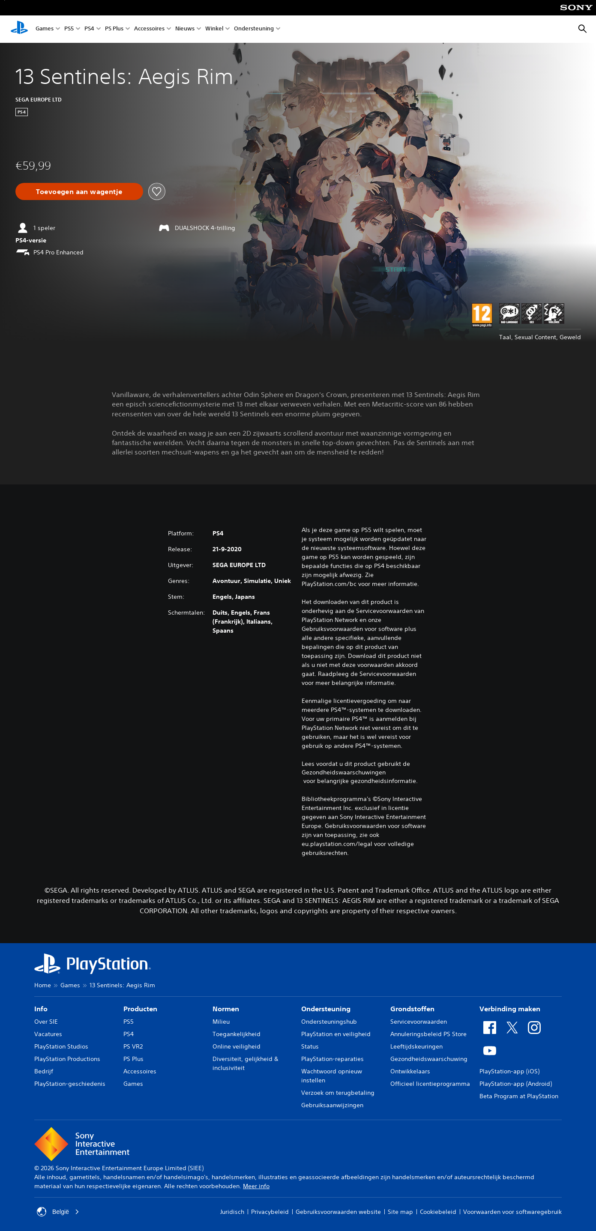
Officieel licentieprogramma (430, 1084)
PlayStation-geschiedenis (69, 1084)
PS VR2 (133, 1046)
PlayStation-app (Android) (515, 1084)
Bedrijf (43, 1071)
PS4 (89, 29)
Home (42, 985)
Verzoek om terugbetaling (337, 1093)
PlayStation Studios (61, 1046)
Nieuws (185, 29)
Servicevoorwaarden (418, 1021)
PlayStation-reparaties (332, 1059)
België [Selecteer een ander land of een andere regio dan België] (58, 1211)
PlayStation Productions (67, 1059)
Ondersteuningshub (329, 1021)
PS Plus (114, 29)
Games (45, 29)
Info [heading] (41, 1008)
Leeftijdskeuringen (416, 1046)
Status (310, 1046)
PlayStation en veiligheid (336, 1034)
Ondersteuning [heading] (325, 1008)
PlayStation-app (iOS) (509, 1071)
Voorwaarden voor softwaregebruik (512, 1212)
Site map (400, 1212)
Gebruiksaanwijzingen (332, 1105)
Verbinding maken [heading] (509, 1008)
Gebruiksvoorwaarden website (338, 1212)
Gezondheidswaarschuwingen (344, 772)
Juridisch (232, 1212)
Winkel (214, 29)
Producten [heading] (140, 1008)
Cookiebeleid (438, 1212)
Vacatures (48, 1034)
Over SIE (46, 1021)
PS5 (69, 29)
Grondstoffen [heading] (412, 1008)
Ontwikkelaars (410, 1071)
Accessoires (149, 29)
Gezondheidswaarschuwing (428, 1059)
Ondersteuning (254, 29)
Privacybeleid (270, 1212)
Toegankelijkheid (237, 1034)
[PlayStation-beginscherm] (19, 29)
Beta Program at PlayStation (518, 1096)
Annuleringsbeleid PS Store (428, 1034)
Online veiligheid (237, 1046)
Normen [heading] (226, 1008)
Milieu (221, 1021)
